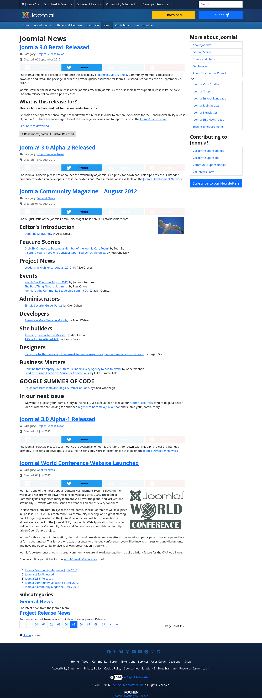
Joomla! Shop (201, 91)
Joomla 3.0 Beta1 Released (54, 47)
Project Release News (50, 54)
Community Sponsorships (209, 165)
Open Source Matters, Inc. (127, 685)
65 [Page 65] (73, 624)
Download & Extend (57, 4)
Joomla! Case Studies (206, 84)
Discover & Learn (88, 4)
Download (173, 15)
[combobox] (221, 4)
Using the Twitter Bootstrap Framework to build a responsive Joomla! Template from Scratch (84, 354)
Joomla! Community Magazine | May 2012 (52, 587)
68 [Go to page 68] (96, 624)
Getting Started (203, 52)
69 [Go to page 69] (103, 624)
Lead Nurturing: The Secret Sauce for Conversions (57, 373)
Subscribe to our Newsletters (216, 183)
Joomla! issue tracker (153, 119)
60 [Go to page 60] (36, 624)
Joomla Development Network (162, 179)
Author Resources (141, 403)
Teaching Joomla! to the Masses (45, 335)
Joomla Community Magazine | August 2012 (78, 191)
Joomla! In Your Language (209, 98)
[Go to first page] (23, 624)
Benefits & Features (69, 25)
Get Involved (201, 66)
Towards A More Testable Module (46, 320)
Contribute (122, 25)
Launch (221, 15)
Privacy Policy (93, 668)
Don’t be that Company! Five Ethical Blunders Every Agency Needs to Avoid (73, 369)
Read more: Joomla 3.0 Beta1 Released (48, 134)
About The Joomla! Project (209, 73)
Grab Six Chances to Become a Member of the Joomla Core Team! (67, 248)
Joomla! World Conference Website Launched (79, 463)
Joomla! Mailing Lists (206, 105)
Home (26, 25)
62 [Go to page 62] (51, 624)
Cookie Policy (112, 668)
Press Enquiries (144, 25)
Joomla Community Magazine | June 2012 (52, 583)
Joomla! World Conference (80, 559)
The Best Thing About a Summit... (46, 286)
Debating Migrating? (38, 234)
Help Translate (167, 668)
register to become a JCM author (99, 407)
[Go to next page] (110, 624)
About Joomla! (43, 25)
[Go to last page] (116, 624)
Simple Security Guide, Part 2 (43, 305)
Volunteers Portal (204, 172)
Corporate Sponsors (206, 158)
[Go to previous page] (30, 624)
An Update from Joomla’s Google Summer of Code (57, 388)
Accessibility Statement (66, 668)
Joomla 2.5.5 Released (39, 578)
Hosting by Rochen (131, 696)
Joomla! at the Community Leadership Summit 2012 (58, 290)
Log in (206, 668)
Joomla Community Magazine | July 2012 (51, 570)
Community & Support (121, 4)
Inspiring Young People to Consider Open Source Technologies (65, 252)
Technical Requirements (208, 127)
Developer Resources (156, 4)
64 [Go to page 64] (66, 624)
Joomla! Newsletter (205, 112)
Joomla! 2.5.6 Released (39, 574)
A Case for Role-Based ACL (42, 339)
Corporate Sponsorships (208, 151)
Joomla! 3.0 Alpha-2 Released (57, 147)
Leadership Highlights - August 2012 (48, 267)
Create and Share (204, 59)
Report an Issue (189, 668)
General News (46, 198)
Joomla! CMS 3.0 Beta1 (112, 75)
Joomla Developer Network (160, 451)
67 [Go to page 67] (88, 624)
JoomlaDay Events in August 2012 (46, 282)
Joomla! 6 (93, 25)
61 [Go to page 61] (43, 624)
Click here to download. (34, 126)
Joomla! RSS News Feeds (208, 119)
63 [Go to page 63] (58, 624)
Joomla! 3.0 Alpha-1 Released (57, 419)
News (107, 25)
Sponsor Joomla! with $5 (139, 668)
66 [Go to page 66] (81, 624)
